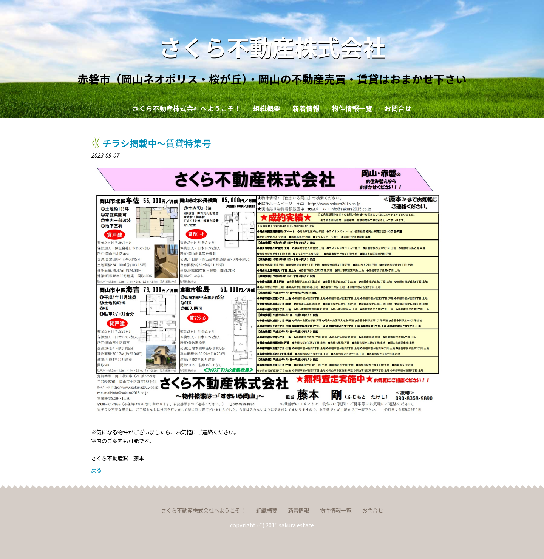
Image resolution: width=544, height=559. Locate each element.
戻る (96, 470)
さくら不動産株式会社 (272, 46)
